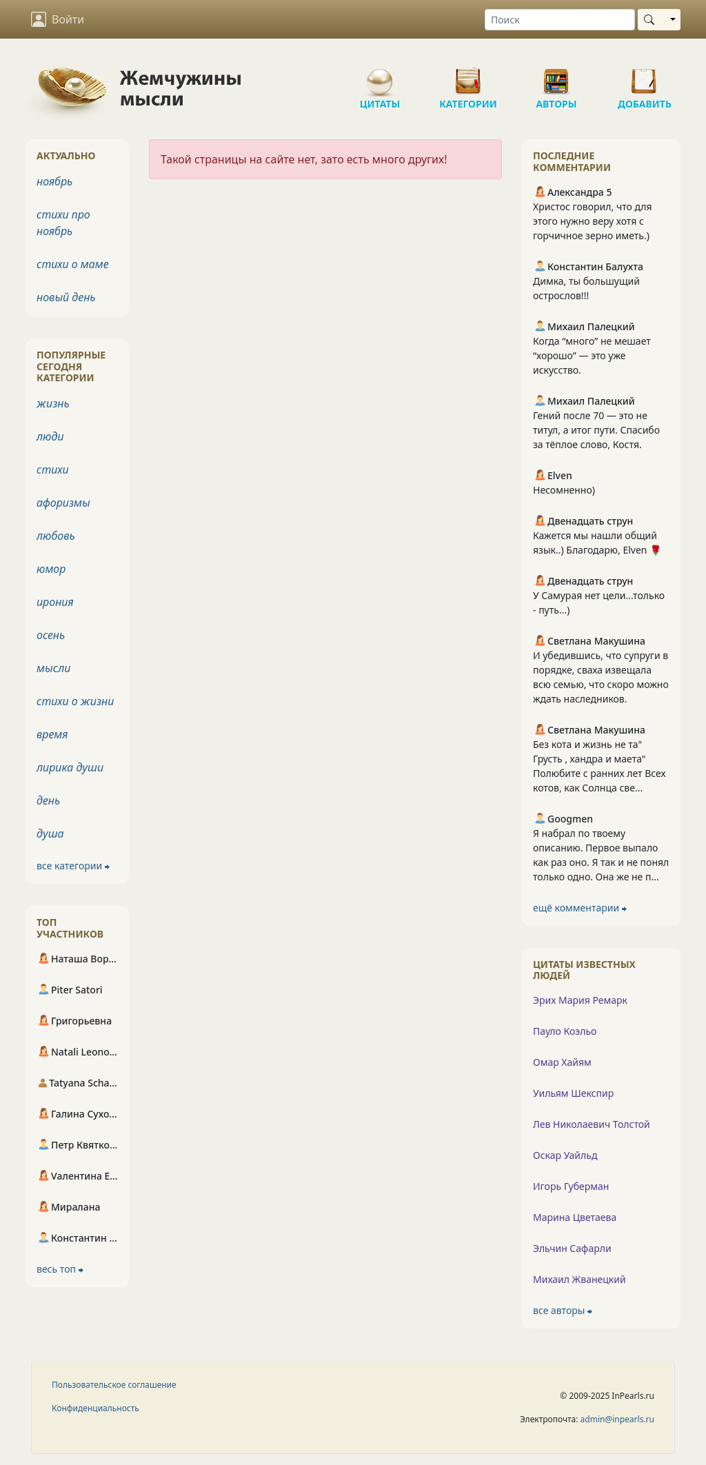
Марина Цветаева (574, 1217)
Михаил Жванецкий (579, 1279)
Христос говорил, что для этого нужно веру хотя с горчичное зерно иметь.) (592, 221)
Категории (468, 76)
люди (50, 436)
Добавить (644, 76)
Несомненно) (564, 489)
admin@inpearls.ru (617, 1419)
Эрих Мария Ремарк (580, 1000)
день (48, 800)
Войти (57, 19)
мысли (53, 668)
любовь (56, 535)
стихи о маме (73, 264)
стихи (53, 469)
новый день (66, 297)
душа (50, 833)
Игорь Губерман (571, 1186)
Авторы (556, 76)
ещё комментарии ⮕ (580, 907)
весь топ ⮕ (60, 1268)
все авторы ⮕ (562, 1310)
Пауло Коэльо (564, 1031)
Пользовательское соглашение (114, 1385)
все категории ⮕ (73, 865)
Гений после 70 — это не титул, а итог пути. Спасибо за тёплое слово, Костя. (596, 430)
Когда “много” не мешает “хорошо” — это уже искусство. (592, 355)
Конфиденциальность (95, 1408)
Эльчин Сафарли (572, 1248)
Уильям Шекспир (573, 1093)
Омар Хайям (562, 1062)
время (52, 734)
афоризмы (63, 502)
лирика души (70, 767)
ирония (55, 601)
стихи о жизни (75, 701)
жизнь (53, 403)
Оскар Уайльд (565, 1155)
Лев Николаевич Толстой (591, 1124)
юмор (51, 568)
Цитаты (380, 76)
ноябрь (54, 181)
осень (51, 635)
